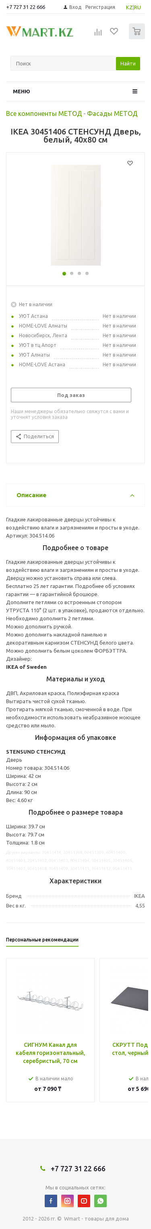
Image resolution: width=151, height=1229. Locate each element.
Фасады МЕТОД (112, 113)
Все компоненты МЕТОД (44, 113)
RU (137, 7)
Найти (128, 63)
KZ (129, 7)
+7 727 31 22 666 (25, 7)
